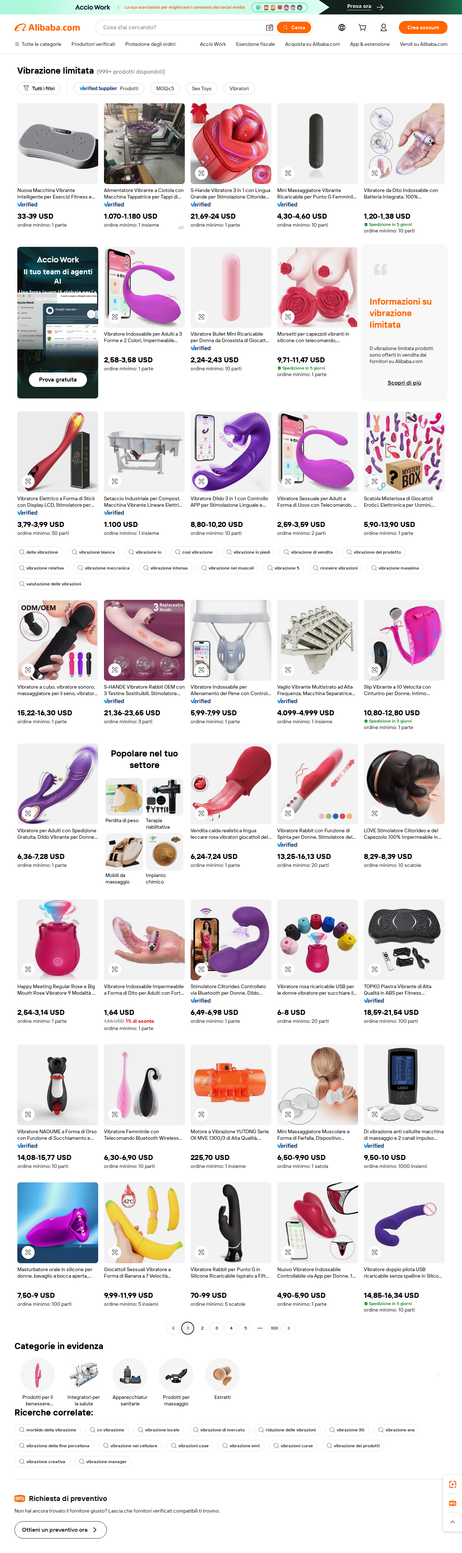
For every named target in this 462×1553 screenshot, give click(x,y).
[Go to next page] (288, 1328)
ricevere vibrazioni (325, 568)
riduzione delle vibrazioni (279, 1430)
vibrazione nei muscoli (220, 568)
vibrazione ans (385, 1430)
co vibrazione (104, 1430)
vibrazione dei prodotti (342, 1446)
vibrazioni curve (285, 1446)
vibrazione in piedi (242, 552)
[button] (201, 173)
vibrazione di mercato (212, 1430)
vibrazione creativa (403, 1446)
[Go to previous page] (173, 1328)
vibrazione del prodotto (365, 552)
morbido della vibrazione (46, 1430)
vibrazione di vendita (301, 552)
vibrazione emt (234, 1446)
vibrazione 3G (337, 1430)
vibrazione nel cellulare (126, 1446)
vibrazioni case (184, 1446)
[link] (452, 1484)
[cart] (369, 28)
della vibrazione (38, 552)
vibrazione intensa (160, 568)
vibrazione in (141, 552)
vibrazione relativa (40, 568)
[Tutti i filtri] (39, 88)
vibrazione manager (42, 1462)
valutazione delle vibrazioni (49, 584)
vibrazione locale (155, 1430)
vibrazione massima (384, 568)
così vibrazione (189, 552)
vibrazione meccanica (100, 568)
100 (274, 1328)
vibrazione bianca (91, 552)
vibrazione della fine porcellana (53, 1446)
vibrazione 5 (275, 568)
